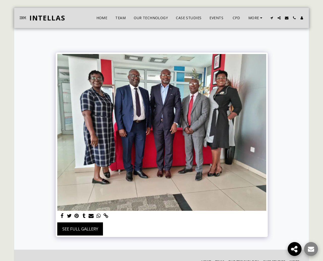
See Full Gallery (80, 229)
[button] (271, 18)
